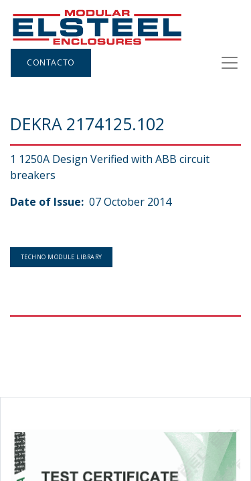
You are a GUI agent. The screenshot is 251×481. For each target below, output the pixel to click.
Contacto (51, 62)
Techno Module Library (61, 257)
